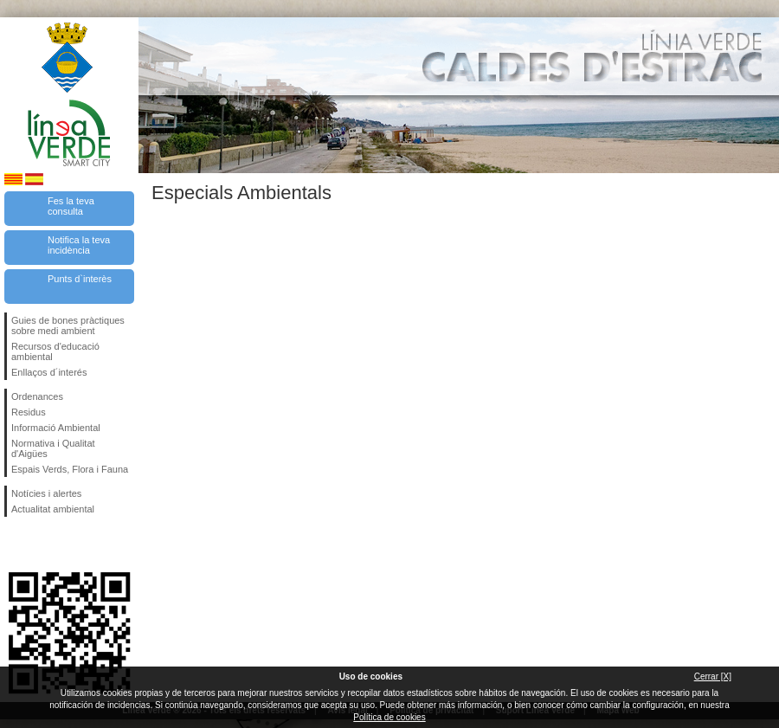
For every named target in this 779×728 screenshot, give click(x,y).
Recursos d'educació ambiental (55, 351)
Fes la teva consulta (71, 206)
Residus (28, 412)
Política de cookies (389, 717)
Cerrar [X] (712, 676)
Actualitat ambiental (52, 509)
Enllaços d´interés (49, 372)
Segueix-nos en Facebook (14, 544)
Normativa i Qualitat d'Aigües (53, 448)
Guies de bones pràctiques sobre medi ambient (68, 325)
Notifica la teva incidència (79, 245)
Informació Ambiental (55, 427)
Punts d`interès (80, 279)
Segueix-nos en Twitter (43, 544)
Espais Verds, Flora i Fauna (69, 469)
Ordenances (37, 396)
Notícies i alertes (46, 493)
